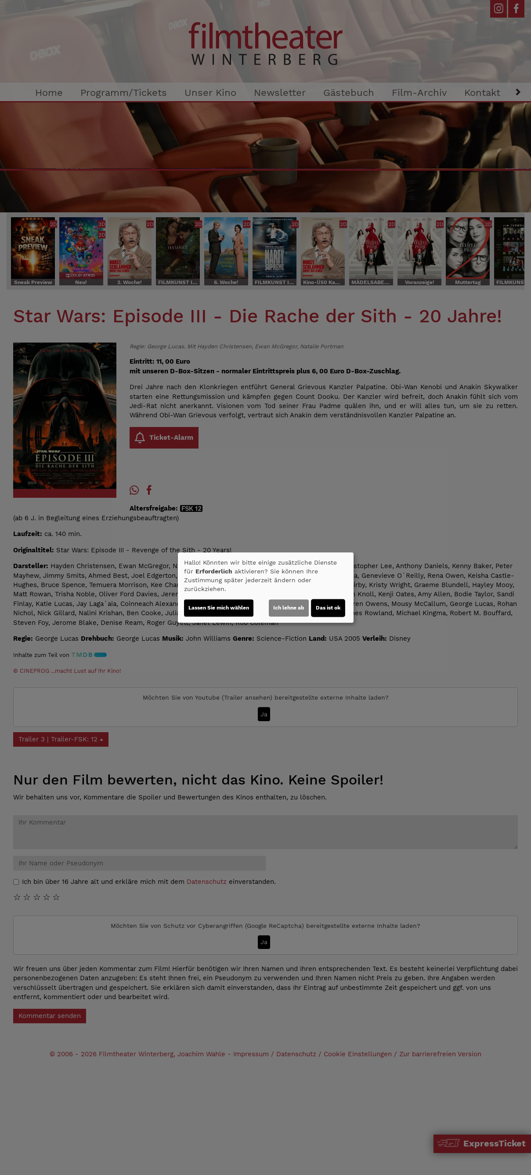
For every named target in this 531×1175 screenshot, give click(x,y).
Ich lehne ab (288, 608)
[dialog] (266, 587)
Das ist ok (328, 608)
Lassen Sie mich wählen (218, 608)
